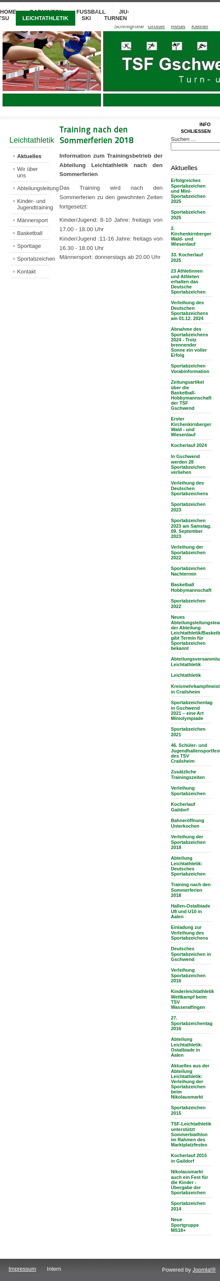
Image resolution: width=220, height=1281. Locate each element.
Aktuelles (29, 156)
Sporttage (29, 246)
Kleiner (199, 26)
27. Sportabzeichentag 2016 (191, 1023)
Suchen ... (183, 139)
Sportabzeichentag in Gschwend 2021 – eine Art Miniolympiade (191, 710)
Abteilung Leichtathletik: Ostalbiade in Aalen (186, 1047)
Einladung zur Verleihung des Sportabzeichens (189, 932)
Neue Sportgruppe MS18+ (185, 1225)
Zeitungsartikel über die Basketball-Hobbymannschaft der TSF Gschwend (191, 395)
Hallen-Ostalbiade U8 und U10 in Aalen (190, 911)
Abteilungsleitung (33, 188)
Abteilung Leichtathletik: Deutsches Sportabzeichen (188, 865)
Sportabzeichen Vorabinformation (190, 368)
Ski (86, 18)
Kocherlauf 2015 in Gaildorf (189, 1158)
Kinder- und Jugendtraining (33, 204)
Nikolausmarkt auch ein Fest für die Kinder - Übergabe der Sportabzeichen (189, 1182)
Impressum (22, 1269)
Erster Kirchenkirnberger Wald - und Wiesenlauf (191, 426)
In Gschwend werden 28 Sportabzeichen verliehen (188, 464)
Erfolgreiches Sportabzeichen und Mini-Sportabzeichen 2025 (188, 191)
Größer (156, 26)
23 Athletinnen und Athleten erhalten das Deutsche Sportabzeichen (188, 281)
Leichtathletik (45, 18)
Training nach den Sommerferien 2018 (191, 890)
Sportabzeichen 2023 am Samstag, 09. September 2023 (191, 528)
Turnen (115, 18)
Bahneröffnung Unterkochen (187, 823)
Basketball (29, 233)
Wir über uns (27, 172)
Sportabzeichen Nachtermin (188, 571)
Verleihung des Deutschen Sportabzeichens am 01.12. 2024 (189, 310)
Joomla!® (204, 1269)
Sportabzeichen (33, 259)
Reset (178, 26)
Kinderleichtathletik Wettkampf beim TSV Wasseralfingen (192, 999)
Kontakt (26, 271)
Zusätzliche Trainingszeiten (188, 774)
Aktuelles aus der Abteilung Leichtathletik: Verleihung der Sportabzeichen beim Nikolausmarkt (190, 1081)
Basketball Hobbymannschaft (191, 587)
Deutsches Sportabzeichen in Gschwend (191, 954)
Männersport (32, 220)
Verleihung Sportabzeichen (188, 790)
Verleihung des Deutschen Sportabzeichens (189, 488)
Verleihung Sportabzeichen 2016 (188, 975)
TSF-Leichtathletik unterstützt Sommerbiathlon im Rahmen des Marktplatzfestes (191, 1134)
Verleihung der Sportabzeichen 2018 (188, 842)
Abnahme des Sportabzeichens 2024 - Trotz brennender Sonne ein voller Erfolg (189, 342)
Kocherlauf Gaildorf (183, 807)
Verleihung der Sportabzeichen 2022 (188, 552)
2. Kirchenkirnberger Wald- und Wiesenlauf (191, 236)
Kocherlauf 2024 (189, 445)
